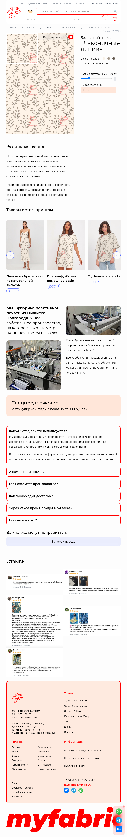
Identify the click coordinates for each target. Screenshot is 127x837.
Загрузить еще (63, 541)
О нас (20, 3)
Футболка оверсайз (104, 276)
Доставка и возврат (37, 3)
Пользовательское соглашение (82, 758)
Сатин (67, 721)
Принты (17, 741)
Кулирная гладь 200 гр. (77, 716)
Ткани (68, 693)
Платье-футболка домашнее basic (61, 278)
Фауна (15, 756)
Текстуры (17, 760)
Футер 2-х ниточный (75, 700)
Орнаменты (44, 747)
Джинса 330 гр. (72, 711)
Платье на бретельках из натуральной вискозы (24, 280)
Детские (16, 747)
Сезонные (43, 751)
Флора (15, 751)
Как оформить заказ (61, 3)
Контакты (80, 3)
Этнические (44, 764)
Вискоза (68, 732)
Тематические (20, 764)
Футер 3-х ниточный (75, 706)
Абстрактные (19, 769)
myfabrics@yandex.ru (78, 784)
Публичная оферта (75, 765)
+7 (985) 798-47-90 (79, 779)
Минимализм (100, 63)
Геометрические (47, 769)
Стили (85, 63)
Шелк (67, 726)
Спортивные (45, 756)
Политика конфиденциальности (82, 750)
